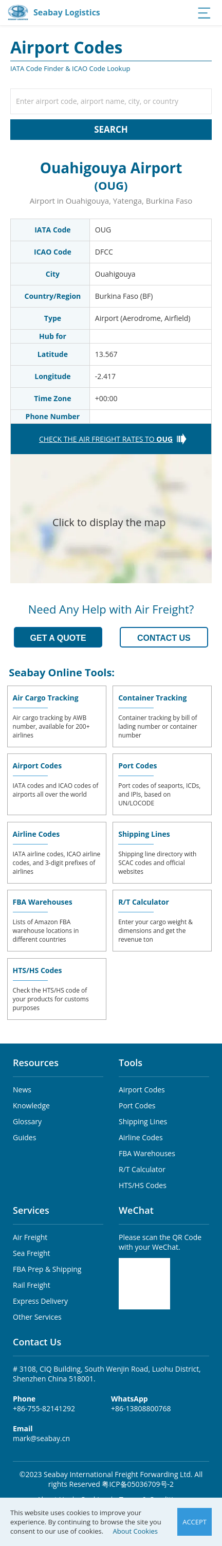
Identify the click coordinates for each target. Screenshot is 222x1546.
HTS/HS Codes (37, 970)
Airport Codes (37, 765)
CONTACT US (164, 638)
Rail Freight (31, 1285)
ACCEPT (194, 1521)
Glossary (27, 1121)
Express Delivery (40, 1301)
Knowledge (31, 1105)
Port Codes (137, 765)
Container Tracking (152, 698)
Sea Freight (31, 1253)
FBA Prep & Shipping (47, 1269)
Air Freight (30, 1237)
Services (31, 1210)
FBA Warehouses (42, 902)
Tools (130, 1062)
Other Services (37, 1317)
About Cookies (135, 1531)
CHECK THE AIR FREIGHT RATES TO (106, 439)
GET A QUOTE (58, 638)
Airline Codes (36, 834)
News (22, 1089)
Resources (36, 1062)
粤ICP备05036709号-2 (138, 1484)
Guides (24, 1137)
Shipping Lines (144, 834)
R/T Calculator (143, 902)
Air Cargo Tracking (46, 698)
